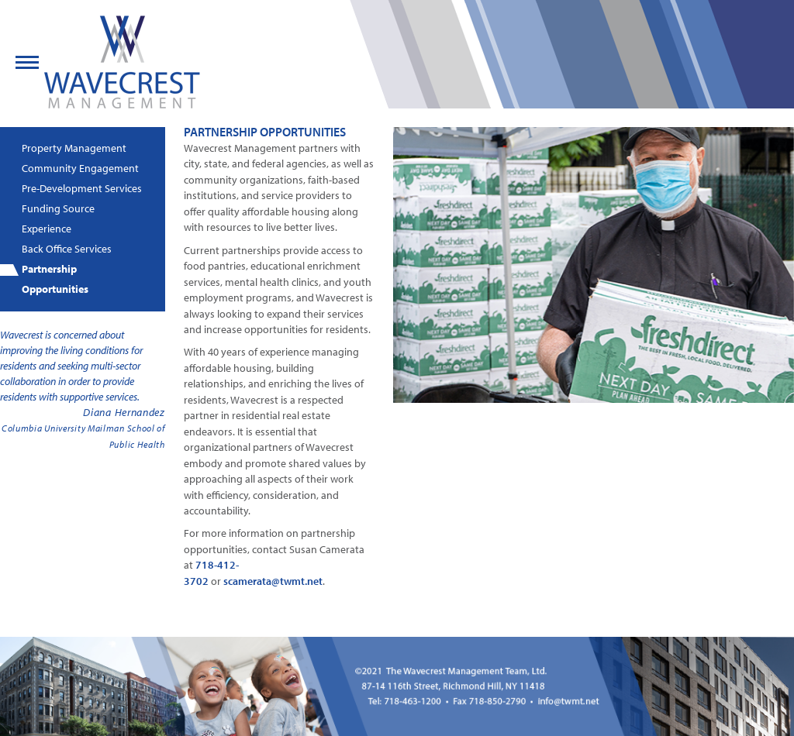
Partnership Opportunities (55, 279)
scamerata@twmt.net (273, 581)
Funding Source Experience (58, 218)
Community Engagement (80, 168)
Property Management (74, 148)
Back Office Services (67, 249)
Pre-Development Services (82, 188)
